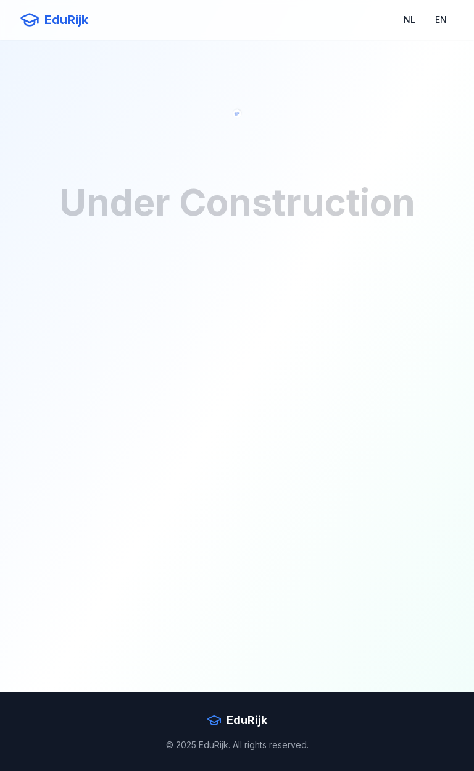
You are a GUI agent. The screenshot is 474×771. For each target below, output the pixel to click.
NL (409, 19)
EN (441, 19)
